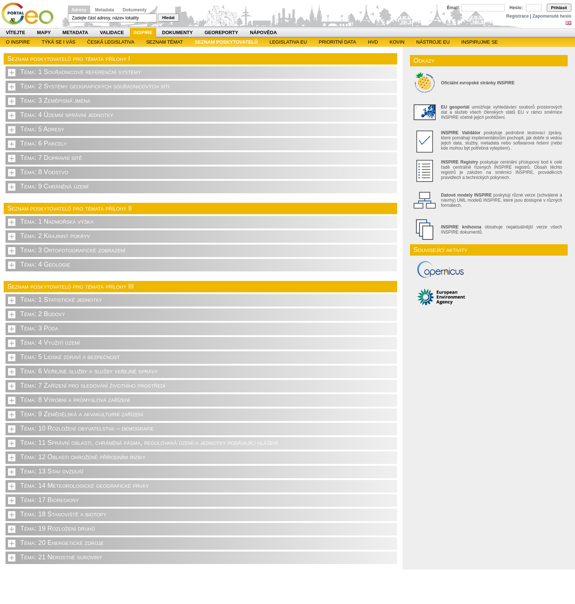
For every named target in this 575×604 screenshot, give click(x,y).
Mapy (44, 32)
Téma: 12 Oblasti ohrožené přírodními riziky (83, 457)
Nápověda (263, 32)
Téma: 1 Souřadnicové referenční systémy (80, 72)
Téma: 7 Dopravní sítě (51, 157)
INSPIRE (143, 32)
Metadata (104, 9)
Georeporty (221, 32)
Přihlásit (559, 8)
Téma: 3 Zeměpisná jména (55, 100)
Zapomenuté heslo (551, 16)
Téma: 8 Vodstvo (44, 172)
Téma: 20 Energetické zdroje (62, 542)
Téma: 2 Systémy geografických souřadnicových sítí (94, 86)
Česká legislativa (111, 42)
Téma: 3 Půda (39, 328)
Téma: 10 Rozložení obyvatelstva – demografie (87, 428)
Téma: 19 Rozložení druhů (57, 528)
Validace (112, 32)
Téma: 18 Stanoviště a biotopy (63, 514)
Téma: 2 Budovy (42, 314)
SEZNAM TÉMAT (164, 42)
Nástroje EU (433, 42)
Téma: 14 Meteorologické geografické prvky (84, 485)
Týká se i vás (59, 42)
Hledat (168, 17)
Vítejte (15, 32)
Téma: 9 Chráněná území (54, 186)
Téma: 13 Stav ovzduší (51, 471)
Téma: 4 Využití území (50, 342)
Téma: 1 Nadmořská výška (57, 221)
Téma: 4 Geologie (45, 264)
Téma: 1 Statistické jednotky (61, 299)
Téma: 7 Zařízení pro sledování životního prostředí (92, 385)
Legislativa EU (288, 42)
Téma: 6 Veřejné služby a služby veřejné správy (89, 371)
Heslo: (516, 7)
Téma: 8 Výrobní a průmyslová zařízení (75, 399)
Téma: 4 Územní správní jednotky (66, 114)
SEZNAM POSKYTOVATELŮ (226, 42)
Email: (453, 7)
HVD (373, 42)
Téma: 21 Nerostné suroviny (61, 557)
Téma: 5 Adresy (42, 129)
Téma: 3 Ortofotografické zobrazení (72, 250)
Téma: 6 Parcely (43, 143)
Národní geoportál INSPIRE (30, 14)
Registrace (517, 16)
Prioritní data (337, 42)
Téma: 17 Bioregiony (49, 500)
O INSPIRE (18, 42)
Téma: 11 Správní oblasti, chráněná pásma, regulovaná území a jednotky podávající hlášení (149, 442)
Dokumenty (134, 9)
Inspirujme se (479, 42)
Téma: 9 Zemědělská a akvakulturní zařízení (81, 414)
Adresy (79, 9)
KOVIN (397, 42)
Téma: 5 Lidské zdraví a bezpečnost (70, 356)
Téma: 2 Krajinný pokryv (55, 235)
